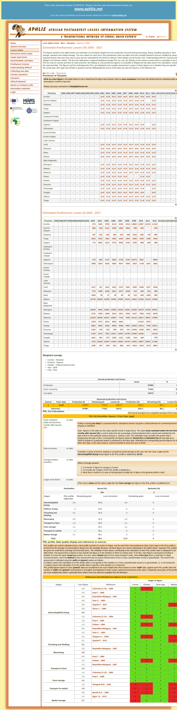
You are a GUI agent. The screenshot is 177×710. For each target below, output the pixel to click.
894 (100, 260)
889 (142, 243)
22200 (134, 310)
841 (128, 346)
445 (142, 338)
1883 (155, 264)
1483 (114, 239)
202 (148, 291)
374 (94, 260)
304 (121, 235)
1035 (134, 243)
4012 (107, 322)
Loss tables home (51, 43)
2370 (100, 322)
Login (13, 92)
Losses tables (16, 50)
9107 (134, 314)
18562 (120, 341)
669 (148, 243)
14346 (147, 310)
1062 (128, 228)
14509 (120, 299)
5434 (141, 346)
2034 (134, 264)
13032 (106, 341)
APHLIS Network (18, 82)
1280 (148, 295)
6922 (155, 330)
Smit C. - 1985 (98, 601)
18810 (147, 341)
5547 (148, 330)
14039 (113, 299)
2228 (107, 291)
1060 (93, 295)
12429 (141, 299)
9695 (155, 260)
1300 (93, 346)
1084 (121, 228)
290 (107, 235)
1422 (114, 287)
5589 (121, 326)
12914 (141, 326)
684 (94, 228)
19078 (141, 310)
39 (122, 295)
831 (114, 346)
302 (100, 235)
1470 (121, 287)
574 (107, 338)
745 (148, 235)
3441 (100, 224)
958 (155, 243)
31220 (141, 322)
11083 (134, 330)
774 (94, 243)
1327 (148, 287)
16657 (141, 341)
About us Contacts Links (21, 85)
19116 (134, 318)
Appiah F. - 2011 (99, 605)
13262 (127, 310)
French (161, 37)
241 (128, 330)
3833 (100, 243)
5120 (93, 334)
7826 (141, 314)
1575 (148, 346)
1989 (100, 291)
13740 (93, 299)
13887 (113, 318)
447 (94, 235)
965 (155, 235)
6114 (114, 224)
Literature (14, 78)
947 (100, 346)
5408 (114, 326)
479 (155, 338)
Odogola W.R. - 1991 (101, 684)
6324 (134, 346)
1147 (93, 287)
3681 (121, 322)
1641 (148, 264)
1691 (128, 287)
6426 (141, 330)
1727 (107, 260)
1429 (93, 322)
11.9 (102, 100)
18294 (93, 310)
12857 (141, 224)
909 (107, 346)
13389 (154, 299)
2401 (121, 314)
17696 (154, 318)
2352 (128, 314)
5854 (155, 346)
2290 (128, 291)
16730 (127, 341)
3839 (121, 243)
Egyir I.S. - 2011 (99, 696)
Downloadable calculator (21, 61)
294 (114, 235)
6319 (121, 224)
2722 (93, 314)
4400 (114, 264)
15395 (134, 334)
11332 (154, 224)
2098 (93, 264)
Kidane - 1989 (98, 624)
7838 (128, 318)
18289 (99, 299)
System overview (18, 47)
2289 (107, 314)
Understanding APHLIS (21, 68)
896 (142, 235)
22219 (147, 224)
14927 (113, 334)
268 (142, 291)
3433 (148, 314)
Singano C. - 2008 (100, 637)
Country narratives (19, 75)
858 (121, 346)
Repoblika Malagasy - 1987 (104, 596)
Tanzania (71, 43)
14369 (106, 299)
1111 (107, 228)
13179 (154, 334)
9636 (100, 310)
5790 (107, 224)
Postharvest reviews (19, 64)
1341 (107, 287)
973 (94, 224)
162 (100, 228)
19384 (134, 341)
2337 (121, 291)
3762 (128, 243)
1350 (114, 338)
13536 (120, 310)
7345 (148, 326)
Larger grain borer (18, 57)
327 (100, 287)
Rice (63, 43)
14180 (113, 341)
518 (135, 338)
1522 (100, 239)
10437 (106, 318)
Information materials (20, 89)
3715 (114, 243)
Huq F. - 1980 (98, 593)
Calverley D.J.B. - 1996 (102, 589)
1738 (121, 260)
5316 (128, 224)
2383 (134, 287)
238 (114, 330)
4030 (107, 264)
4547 (121, 264)
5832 (93, 326)
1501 (128, 239)
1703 (128, 260)
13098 (113, 310)
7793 (121, 318)
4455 (128, 264)
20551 (154, 310)
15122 (147, 299)
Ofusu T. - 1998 (99, 609)
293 (142, 228)
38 (101, 295)
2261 (114, 291)
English (151, 37)
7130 (93, 341)
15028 (134, 326)
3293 (100, 264)
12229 (93, 318)
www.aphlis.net (88, 9)
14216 (127, 299)
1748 (141, 264)
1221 (121, 338)
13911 (154, 326)
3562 (114, 322)
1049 (114, 228)
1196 (148, 239)
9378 (100, 334)
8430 (155, 314)
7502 (107, 334)
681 (100, 338)
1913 (93, 239)
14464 (134, 299)
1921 (93, 338)
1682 (114, 260)
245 (121, 330)
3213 (107, 243)
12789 (127, 334)
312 (135, 291)
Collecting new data (19, 71)
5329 (107, 326)
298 (128, 235)
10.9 (102, 97)
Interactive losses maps (21, 54)
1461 (107, 239)
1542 (155, 239)
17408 (154, 341)
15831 (147, 318)
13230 (141, 334)
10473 (134, 260)
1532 (121, 239)
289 (155, 291)
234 (107, 330)
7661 (141, 260)
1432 (141, 239)
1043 (134, 235)
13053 (120, 334)
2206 (155, 287)
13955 (106, 310)
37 (108, 295)
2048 (141, 287)
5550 (100, 326)
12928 (99, 341)
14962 (134, 224)
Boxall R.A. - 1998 (100, 692)
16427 (141, 318)
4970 (148, 322)
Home (13, 43)
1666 (134, 239)
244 (100, 330)
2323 (114, 314)
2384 (100, 314)
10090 (99, 318)
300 (135, 228)
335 (155, 228)
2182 (93, 330)
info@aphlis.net (119, 15)
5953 (128, 326)
